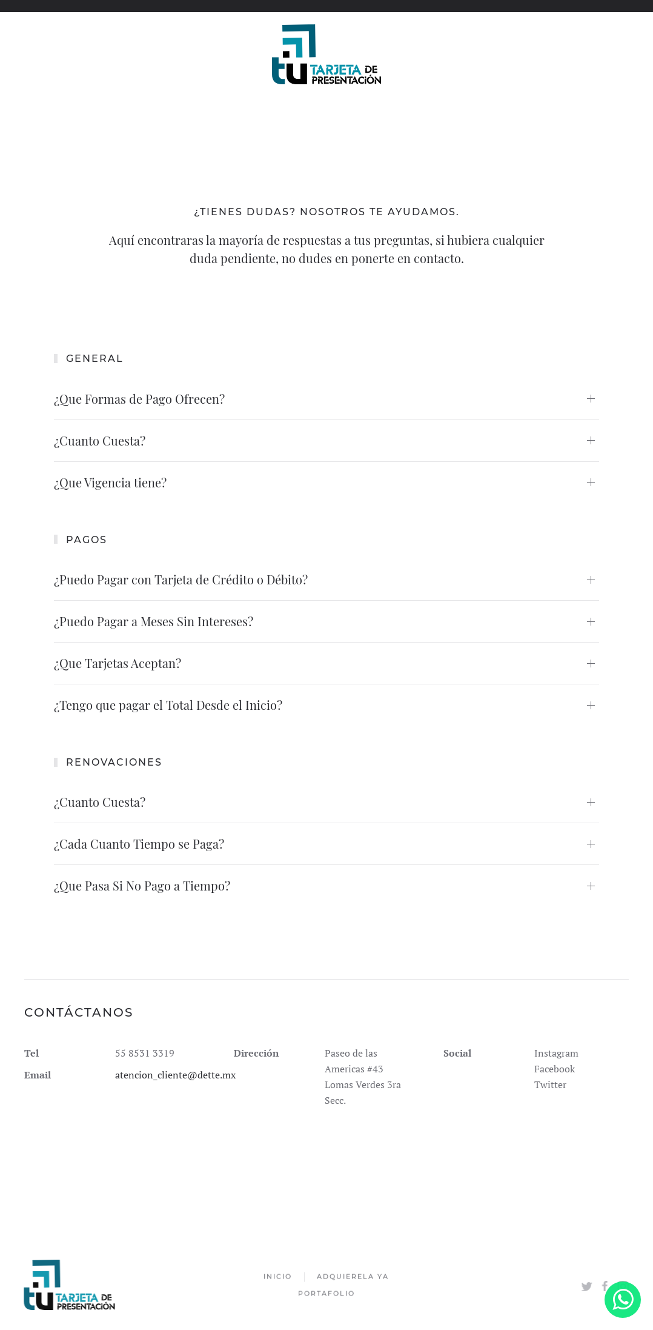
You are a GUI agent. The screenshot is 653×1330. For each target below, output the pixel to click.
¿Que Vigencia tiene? (110, 482)
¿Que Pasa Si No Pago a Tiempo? (142, 885)
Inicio (278, 1277)
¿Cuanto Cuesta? (99, 440)
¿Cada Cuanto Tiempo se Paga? (139, 843)
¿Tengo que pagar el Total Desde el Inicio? (168, 705)
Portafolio (326, 1294)
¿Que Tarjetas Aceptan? (117, 663)
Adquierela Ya (353, 1277)
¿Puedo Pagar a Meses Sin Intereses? (153, 621)
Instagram (556, 1053)
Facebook (554, 1068)
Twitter (550, 1084)
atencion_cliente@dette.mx (175, 1074)
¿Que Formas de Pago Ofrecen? (139, 398)
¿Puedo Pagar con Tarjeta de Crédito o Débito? (181, 579)
